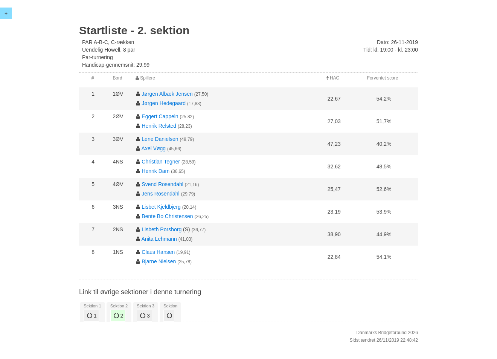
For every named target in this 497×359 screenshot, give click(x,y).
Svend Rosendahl (162, 184)
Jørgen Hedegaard (164, 103)
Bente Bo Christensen (167, 216)
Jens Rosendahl (160, 194)
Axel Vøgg (154, 148)
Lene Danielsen (160, 139)
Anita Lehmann (159, 239)
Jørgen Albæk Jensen (167, 94)
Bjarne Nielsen (159, 261)
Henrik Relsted (159, 126)
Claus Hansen (158, 252)
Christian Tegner (161, 162)
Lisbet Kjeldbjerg (161, 207)
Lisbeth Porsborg (161, 229)
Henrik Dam (155, 171)
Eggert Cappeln (160, 116)
